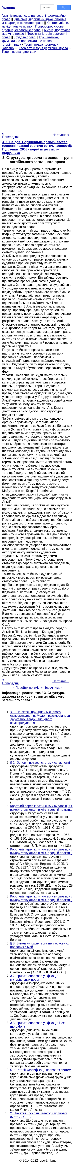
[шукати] (46, 7)
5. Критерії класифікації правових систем (40, 1070)
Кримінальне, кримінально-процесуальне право (30, 39)
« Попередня (10, 135)
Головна (8, 48)
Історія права (11, 44)
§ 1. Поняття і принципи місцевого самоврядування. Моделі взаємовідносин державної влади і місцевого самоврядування (41, 717)
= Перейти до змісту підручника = (37, 687)
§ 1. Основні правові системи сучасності (40, 762)
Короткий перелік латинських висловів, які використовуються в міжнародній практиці (41, 807)
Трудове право (25, 37)
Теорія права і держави (41, 44)
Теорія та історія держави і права (43, 48)
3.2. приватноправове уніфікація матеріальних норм (34, 977)
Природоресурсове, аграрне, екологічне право (33, 28)
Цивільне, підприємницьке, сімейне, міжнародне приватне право (34, 21)
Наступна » (60, 135)
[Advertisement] (37, 91)
